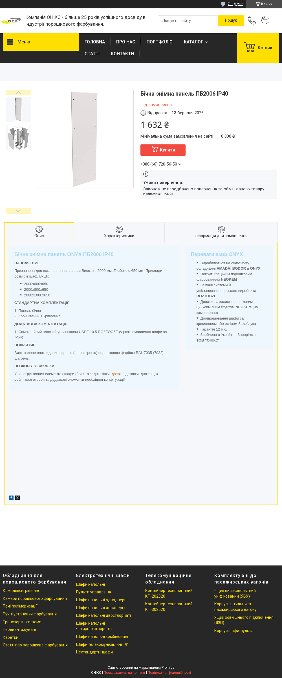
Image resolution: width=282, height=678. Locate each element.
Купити (167, 150)
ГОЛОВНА (95, 42)
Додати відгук (265, 20)
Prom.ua (168, 668)
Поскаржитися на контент (124, 673)
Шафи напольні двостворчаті (103, 615)
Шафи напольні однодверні (101, 600)
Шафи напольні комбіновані (102, 636)
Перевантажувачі (19, 629)
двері (116, 374)
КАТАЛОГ (193, 42)
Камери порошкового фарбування (35, 598)
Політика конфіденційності (169, 673)
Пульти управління (93, 592)
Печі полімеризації (20, 606)
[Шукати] (231, 20)
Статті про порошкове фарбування (35, 645)
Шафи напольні (90, 584)
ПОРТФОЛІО (160, 42)
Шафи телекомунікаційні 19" (102, 644)
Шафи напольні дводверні (100, 608)
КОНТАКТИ (122, 53)
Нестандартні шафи (94, 652)
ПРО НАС (125, 42)
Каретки (10, 637)
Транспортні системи (22, 622)
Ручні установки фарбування (30, 614)
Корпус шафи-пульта (234, 630)
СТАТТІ (92, 53)
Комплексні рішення (21, 590)
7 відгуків (235, 4)
